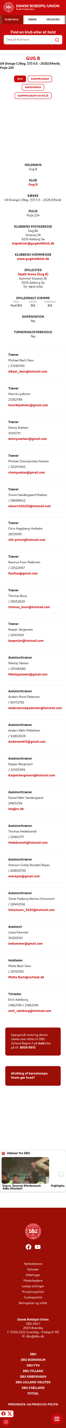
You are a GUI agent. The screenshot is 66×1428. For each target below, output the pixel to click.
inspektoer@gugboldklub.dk (33, 243)
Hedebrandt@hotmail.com (28, 842)
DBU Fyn (33, 1365)
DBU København (33, 1376)
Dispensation (33, 316)
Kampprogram (40, 79)
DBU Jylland (33, 1371)
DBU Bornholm (33, 1360)
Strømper (50, 302)
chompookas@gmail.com (26, 472)
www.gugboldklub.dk (33, 259)
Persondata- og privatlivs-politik (33, 1404)
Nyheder (33, 1269)
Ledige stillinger (33, 1286)
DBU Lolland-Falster (33, 1382)
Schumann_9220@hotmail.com (31, 910)
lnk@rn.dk (16, 809)
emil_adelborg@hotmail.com (29, 1011)
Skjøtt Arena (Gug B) (33, 274)
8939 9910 (28, 1047)
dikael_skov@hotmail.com (27, 371)
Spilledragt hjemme (33, 298)
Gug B (33, 184)
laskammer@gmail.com (25, 943)
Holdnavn (33, 165)
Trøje (16, 302)
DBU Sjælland (33, 1388)
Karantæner (33, 87)
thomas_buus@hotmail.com (29, 607)
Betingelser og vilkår (33, 1303)
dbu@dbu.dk (35, 1336)
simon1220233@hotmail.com (29, 506)
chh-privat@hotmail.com (26, 540)
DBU (33, 1354)
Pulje (33, 211)
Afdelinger (33, 1275)
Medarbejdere (33, 1280)
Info (20, 79)
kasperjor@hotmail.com (26, 641)
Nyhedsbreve (33, 1264)
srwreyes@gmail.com (24, 876)
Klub (33, 180)
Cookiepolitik (33, 1297)
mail (41, 1043)
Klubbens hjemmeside (33, 254)
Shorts (33, 302)
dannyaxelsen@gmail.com (27, 439)
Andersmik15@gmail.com (27, 741)
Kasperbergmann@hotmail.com (31, 775)
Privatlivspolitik (33, 1292)
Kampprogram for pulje (33, 96)
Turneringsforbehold (33, 332)
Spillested (33, 270)
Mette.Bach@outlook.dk (26, 977)
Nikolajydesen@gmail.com (28, 674)
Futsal (33, 1393)
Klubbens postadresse (33, 226)
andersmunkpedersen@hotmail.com (35, 708)
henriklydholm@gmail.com (28, 405)
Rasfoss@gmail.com (23, 573)
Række (33, 196)
